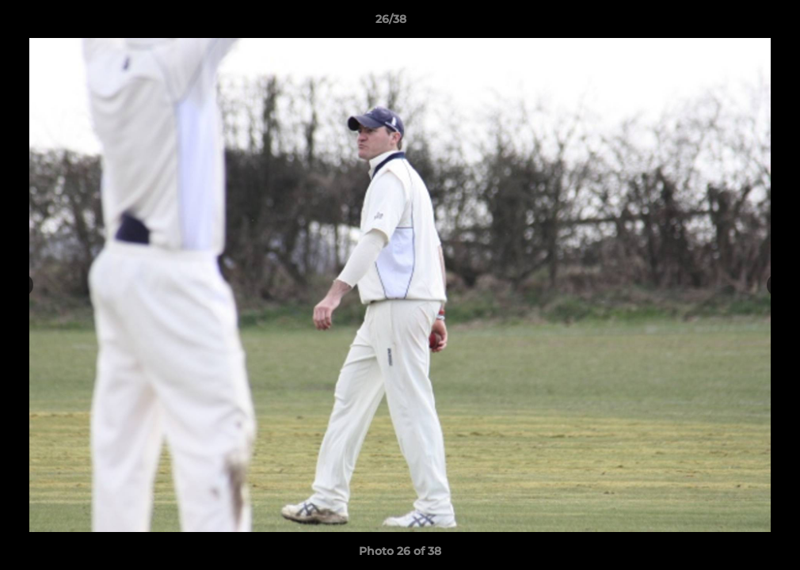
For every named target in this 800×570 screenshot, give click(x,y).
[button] (733, 23)
